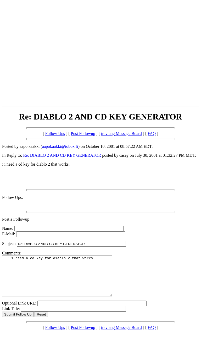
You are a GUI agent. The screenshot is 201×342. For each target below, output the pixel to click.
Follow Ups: (12, 197)
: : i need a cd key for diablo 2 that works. (63, 280)
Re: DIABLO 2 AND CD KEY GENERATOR (62, 155)
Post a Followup (15, 219)
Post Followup (83, 133)
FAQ (152, 133)
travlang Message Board (121, 133)
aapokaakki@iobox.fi (60, 146)
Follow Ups (55, 133)
